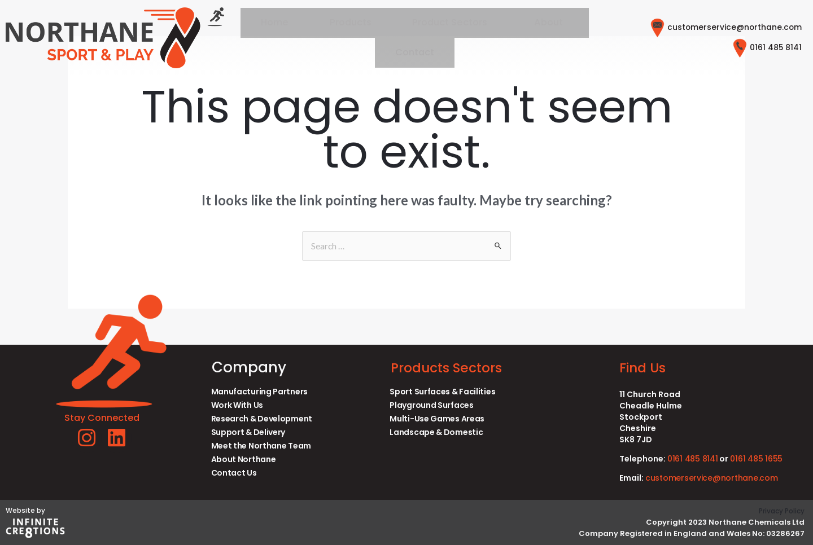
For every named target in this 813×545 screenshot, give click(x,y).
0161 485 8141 (760, 48)
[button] (412, 38)
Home (268, 38)
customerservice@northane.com (710, 28)
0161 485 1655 (759, 458)
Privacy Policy (779, 511)
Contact (553, 38)
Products (326, 38)
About (492, 38)
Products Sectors (454, 368)
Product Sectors (409, 38)
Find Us (645, 368)
